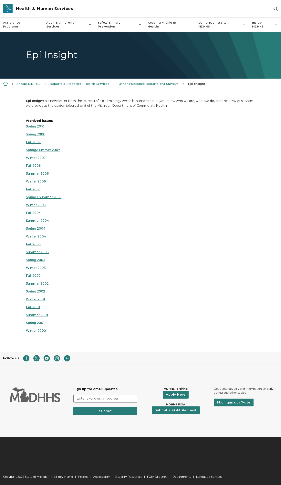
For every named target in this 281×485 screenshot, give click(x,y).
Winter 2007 (36, 158)
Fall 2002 (33, 276)
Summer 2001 (37, 315)
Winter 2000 (36, 331)
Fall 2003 (33, 244)
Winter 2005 (36, 205)
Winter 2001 (35, 299)
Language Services (209, 477)
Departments (181, 477)
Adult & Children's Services (69, 24)
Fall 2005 (33, 189)
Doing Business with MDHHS (222, 24)
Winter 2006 (36, 181)
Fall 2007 (33, 142)
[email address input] (105, 398)
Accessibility (101, 477)
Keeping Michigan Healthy (170, 24)
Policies (83, 477)
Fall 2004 (33, 213)
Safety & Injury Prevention (119, 24)
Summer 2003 (37, 252)
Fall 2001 (33, 307)
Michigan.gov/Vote (233, 402)
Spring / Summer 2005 (43, 197)
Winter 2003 (36, 268)
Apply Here (175, 394)
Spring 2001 (35, 323)
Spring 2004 (36, 228)
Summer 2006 (37, 173)
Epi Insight (196, 84)
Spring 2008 (35, 134)
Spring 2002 (35, 291)
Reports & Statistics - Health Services (79, 84)
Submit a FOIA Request (176, 410)
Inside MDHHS (265, 24)
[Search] (275, 8)
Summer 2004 (37, 221)
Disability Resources (128, 477)
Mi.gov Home (63, 477)
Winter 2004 (36, 236)
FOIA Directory (157, 477)
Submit (105, 411)
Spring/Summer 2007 (43, 150)
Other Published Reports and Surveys (149, 84)
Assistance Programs (21, 24)
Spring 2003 (35, 260)
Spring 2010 (35, 126)
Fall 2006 (33, 166)
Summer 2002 (37, 283)
